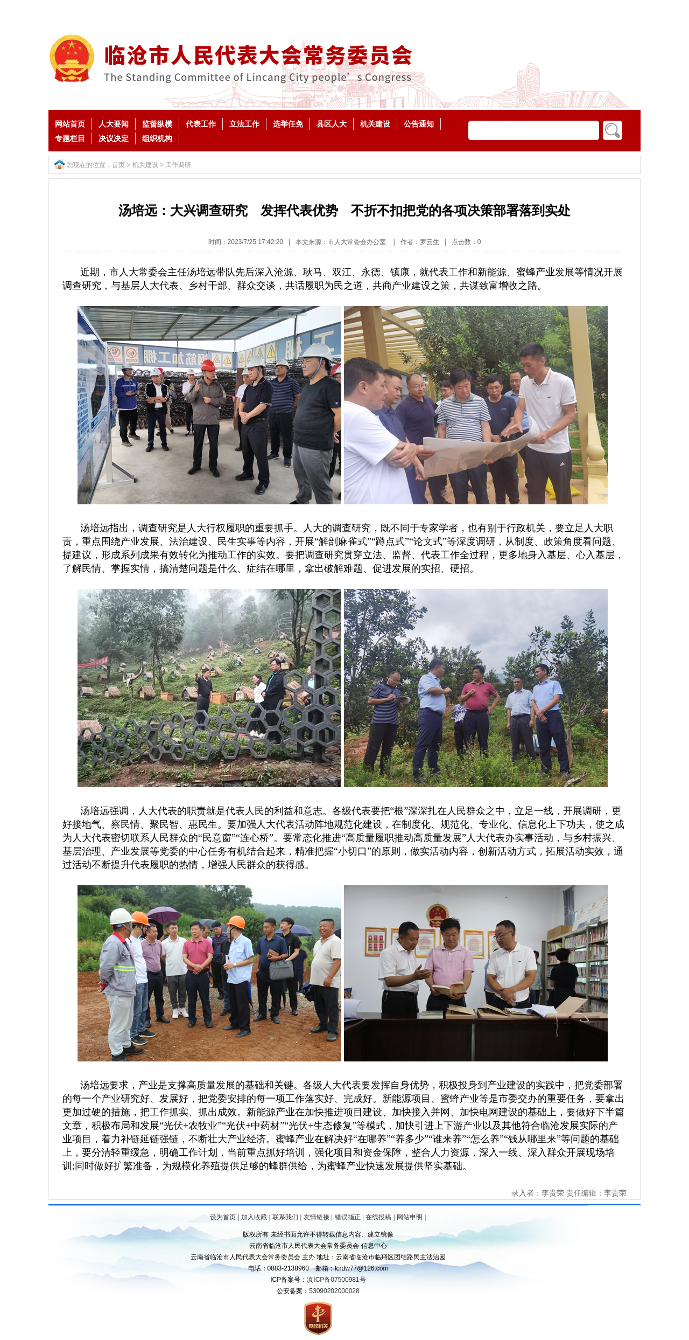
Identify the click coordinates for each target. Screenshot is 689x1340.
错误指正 (348, 1217)
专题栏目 (70, 138)
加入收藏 (254, 1217)
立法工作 (244, 124)
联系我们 (285, 1217)
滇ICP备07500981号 (336, 1279)
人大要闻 (114, 124)
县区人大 (332, 124)
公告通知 (419, 124)
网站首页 (70, 124)
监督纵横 (157, 124)
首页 (118, 165)
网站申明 (410, 1217)
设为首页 (223, 1217)
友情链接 (316, 1217)
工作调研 (178, 165)
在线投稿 (378, 1217)
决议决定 (114, 138)
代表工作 (201, 124)
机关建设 (375, 124)
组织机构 (157, 138)
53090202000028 (334, 1291)
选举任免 (288, 124)
